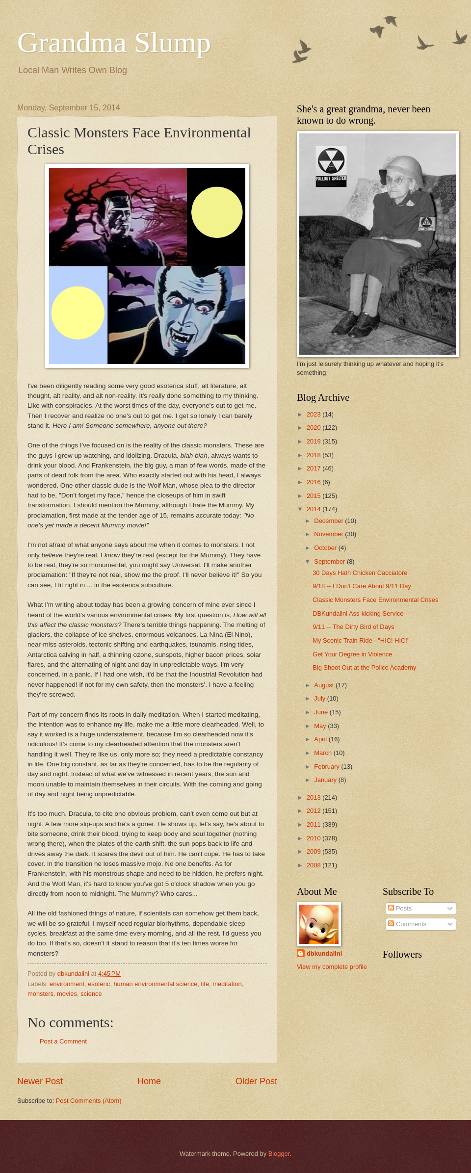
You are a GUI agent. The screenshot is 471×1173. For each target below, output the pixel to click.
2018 (314, 455)
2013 (314, 797)
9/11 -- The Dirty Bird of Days (353, 626)
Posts (400, 908)
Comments (407, 924)
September (330, 561)
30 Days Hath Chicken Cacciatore (360, 572)
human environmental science (155, 984)
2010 (314, 838)
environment (67, 984)
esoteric (99, 984)
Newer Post (40, 1081)
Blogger (279, 1153)
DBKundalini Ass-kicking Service (358, 613)
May (321, 726)
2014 (314, 509)
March (323, 752)
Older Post (256, 1081)
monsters (40, 993)
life (205, 984)
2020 (314, 427)
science (91, 993)
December (329, 520)
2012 (314, 810)
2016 (314, 482)
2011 (314, 824)
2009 (314, 851)
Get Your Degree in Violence (352, 654)
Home (149, 1081)
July (320, 698)
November (329, 534)
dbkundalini (324, 953)
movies (67, 993)
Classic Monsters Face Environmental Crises (375, 599)
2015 (314, 495)
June (322, 712)
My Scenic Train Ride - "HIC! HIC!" (361, 640)
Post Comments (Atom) (89, 1100)
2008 (314, 865)
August (325, 685)
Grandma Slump (114, 42)
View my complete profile (332, 966)
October (326, 547)
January (326, 779)
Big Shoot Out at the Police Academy (364, 667)
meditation (226, 984)
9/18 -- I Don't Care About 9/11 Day (362, 586)
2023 (314, 414)
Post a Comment (63, 1041)
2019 (314, 441)
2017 (314, 468)
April (321, 739)
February (327, 766)
